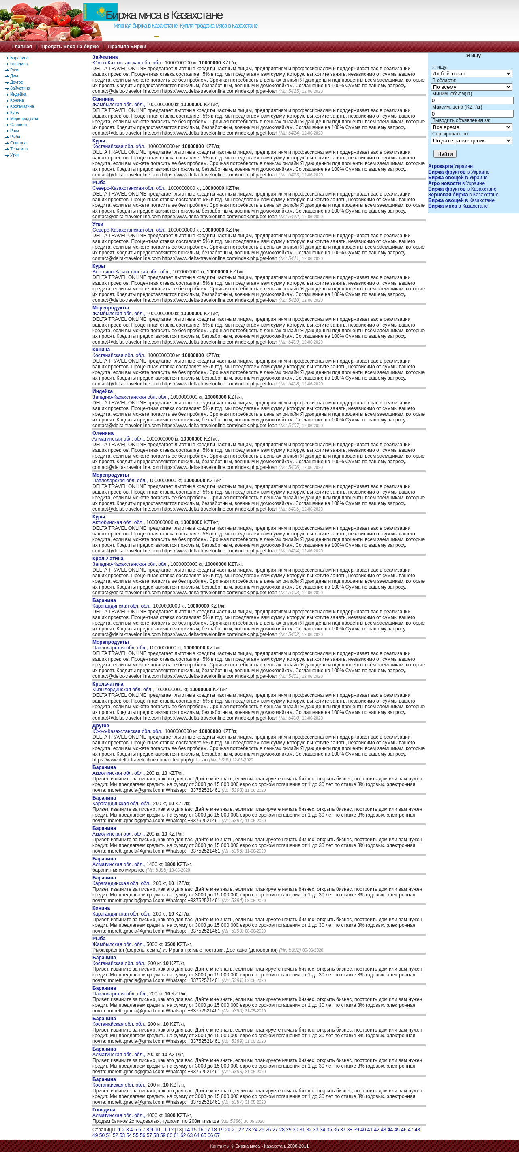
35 (329, 1130)
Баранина (19, 58)
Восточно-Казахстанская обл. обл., (132, 269)
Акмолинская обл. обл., (119, 770)
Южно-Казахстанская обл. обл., (128, 60)
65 (203, 1135)
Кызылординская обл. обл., (123, 686)
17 (207, 1130)
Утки (14, 155)
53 (122, 1135)
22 (241, 1130)
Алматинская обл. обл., (119, 436)
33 (315, 1130)
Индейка (18, 94)
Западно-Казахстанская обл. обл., (131, 394)
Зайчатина (20, 88)
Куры (14, 112)
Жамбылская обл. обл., (119, 101)
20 (227, 1130)
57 (149, 1135)
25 (261, 1130)
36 (336, 1130)
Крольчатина (22, 106)
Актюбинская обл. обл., (119, 519)
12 (171, 1130)
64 (196, 1135)
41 (370, 1130)
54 (129, 1135)
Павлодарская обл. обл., (120, 478)
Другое (16, 82)
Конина (17, 100)
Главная (22, 46)
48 (417, 1130)
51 (108, 1135)
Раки (14, 131)
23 (248, 1130)
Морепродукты (24, 118)
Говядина (19, 64)
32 (308, 1130)
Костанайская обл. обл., (120, 143)
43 (383, 1130)
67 (217, 1135)
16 (200, 1130)
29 (288, 1130)
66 (210, 1135)
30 (295, 1130)
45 (397, 1130)
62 (183, 1135)
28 (282, 1130)
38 (349, 1130)
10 (157, 1130)
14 (187, 1130)
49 (95, 1135)
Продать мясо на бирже (70, 46)
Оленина (18, 125)
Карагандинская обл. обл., (122, 603)
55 (135, 1135)
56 (142, 1135)
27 (275, 1130)
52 (115, 1135)
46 (403, 1130)
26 (268, 1130)
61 (176, 1135)
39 (356, 1130)
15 (193, 1130)
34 (322, 1130)
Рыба (15, 137)
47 (410, 1130)
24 (254, 1130)
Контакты (220, 1145)
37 (342, 1130)
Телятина (19, 149)
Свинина (18, 143)
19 (220, 1130)
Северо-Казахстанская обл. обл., (130, 185)
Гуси (14, 70)
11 (164, 1130)
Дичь (14, 76)
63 (190, 1135)
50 (102, 1135)
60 (169, 1135)
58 (156, 1135)
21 (234, 1130)
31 (302, 1130)
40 (363, 1130)
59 (162, 1135)
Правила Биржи (127, 46)
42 (376, 1130)
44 (390, 1130)
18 (214, 1130)
